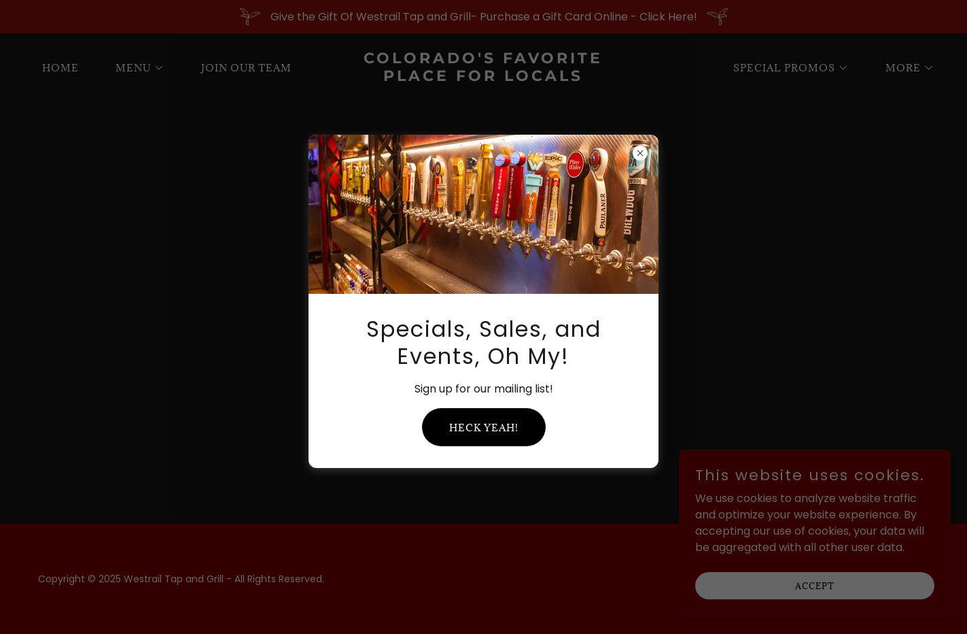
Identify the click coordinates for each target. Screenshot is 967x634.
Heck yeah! (483, 427)
